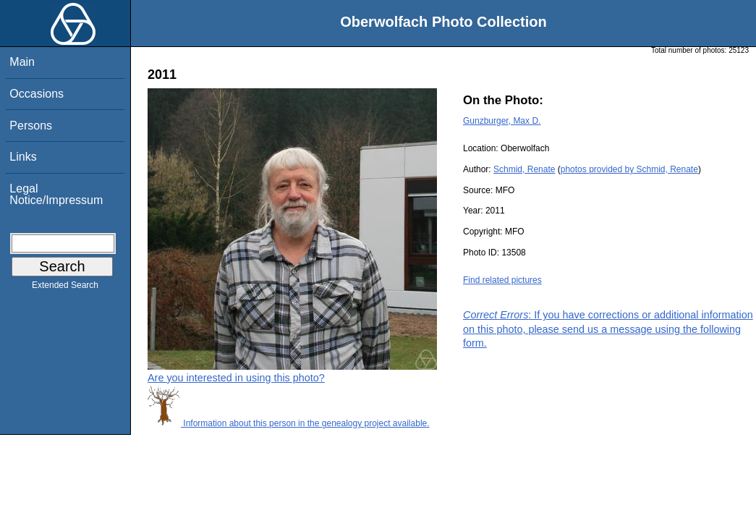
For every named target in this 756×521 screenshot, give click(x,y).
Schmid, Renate (524, 169)
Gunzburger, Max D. (501, 121)
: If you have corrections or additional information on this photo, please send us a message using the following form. (608, 328)
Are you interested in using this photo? (236, 378)
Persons (30, 125)
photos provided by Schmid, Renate (629, 169)
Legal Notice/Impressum (56, 194)
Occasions (36, 94)
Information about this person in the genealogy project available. (289, 423)
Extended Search (65, 288)
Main (22, 62)
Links (22, 157)
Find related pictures (502, 280)
